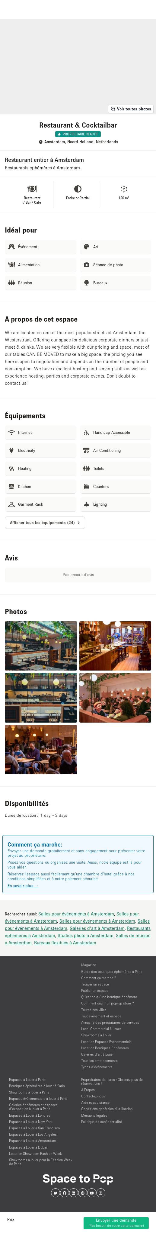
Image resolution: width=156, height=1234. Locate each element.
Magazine (88, 965)
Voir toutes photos (130, 109)
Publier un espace (94, 990)
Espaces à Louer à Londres (29, 1115)
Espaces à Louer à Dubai (28, 1147)
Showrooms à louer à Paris (29, 1092)
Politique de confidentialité (101, 1122)
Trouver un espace (95, 984)
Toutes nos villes (94, 1010)
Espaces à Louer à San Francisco (34, 1128)
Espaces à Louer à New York (31, 1122)
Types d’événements (97, 1067)
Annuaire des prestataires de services (110, 1022)
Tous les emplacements (99, 1061)
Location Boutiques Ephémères (105, 1048)
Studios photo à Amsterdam (85, 935)
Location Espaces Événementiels (106, 1042)
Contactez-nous (93, 1096)
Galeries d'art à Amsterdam (97, 928)
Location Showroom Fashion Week (35, 1153)
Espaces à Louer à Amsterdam (32, 1141)
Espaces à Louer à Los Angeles (33, 1134)
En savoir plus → (23, 885)
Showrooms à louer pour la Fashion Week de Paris (40, 1162)
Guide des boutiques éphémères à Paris (111, 971)
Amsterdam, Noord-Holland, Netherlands (81, 142)
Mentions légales (94, 1115)
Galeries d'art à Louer (97, 1054)
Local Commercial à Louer (101, 1029)
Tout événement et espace (101, 1016)
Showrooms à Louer (96, 1035)
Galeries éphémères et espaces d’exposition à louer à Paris (33, 1107)
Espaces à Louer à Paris (27, 1079)
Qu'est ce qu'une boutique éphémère (109, 997)
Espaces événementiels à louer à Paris (38, 1098)
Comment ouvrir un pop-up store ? (107, 1003)
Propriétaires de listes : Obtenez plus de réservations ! (112, 1081)
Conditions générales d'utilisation (106, 1109)
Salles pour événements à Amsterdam (76, 913)
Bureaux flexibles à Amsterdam (65, 942)
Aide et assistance (95, 1102)
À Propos (88, 1090)
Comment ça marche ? (98, 978)
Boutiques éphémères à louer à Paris (37, 1086)
